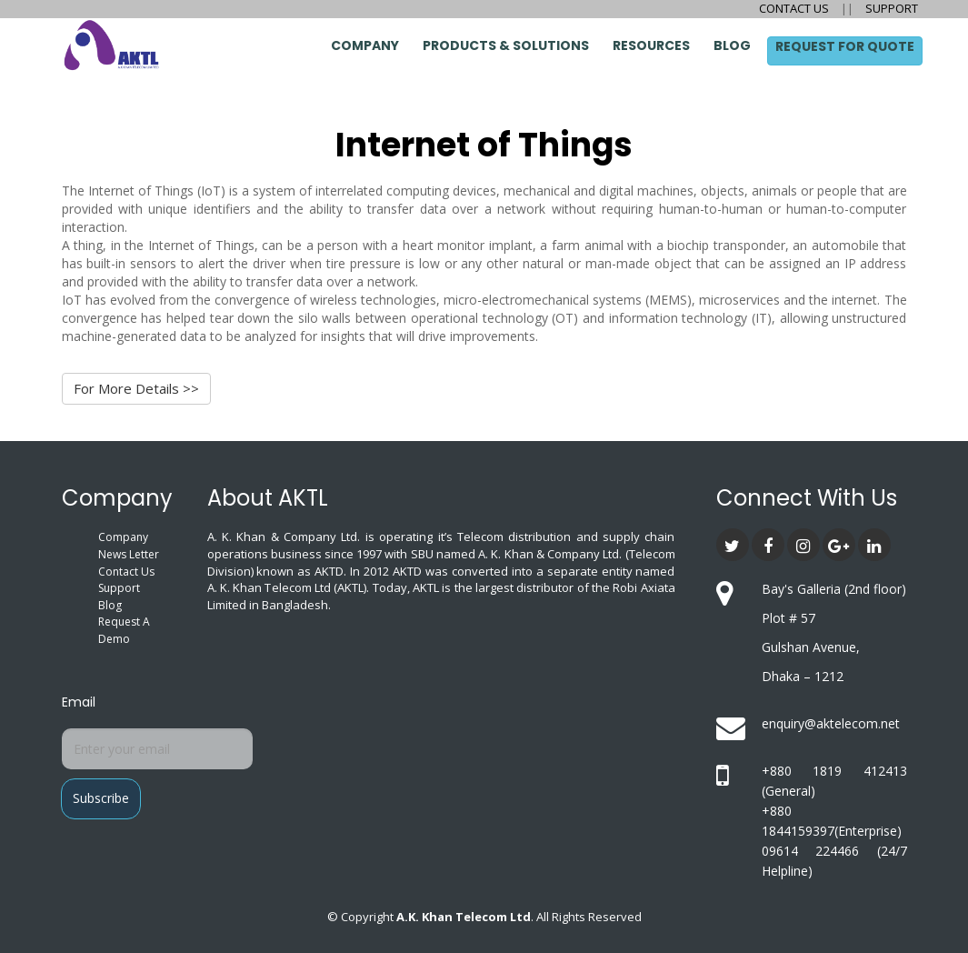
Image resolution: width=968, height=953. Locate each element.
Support (119, 588)
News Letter (128, 554)
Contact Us (126, 571)
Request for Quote (844, 46)
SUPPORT (890, 8)
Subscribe (101, 798)
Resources (651, 45)
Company (365, 45)
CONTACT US (795, 8)
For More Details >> (136, 388)
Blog (732, 45)
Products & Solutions (506, 45)
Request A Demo (124, 630)
